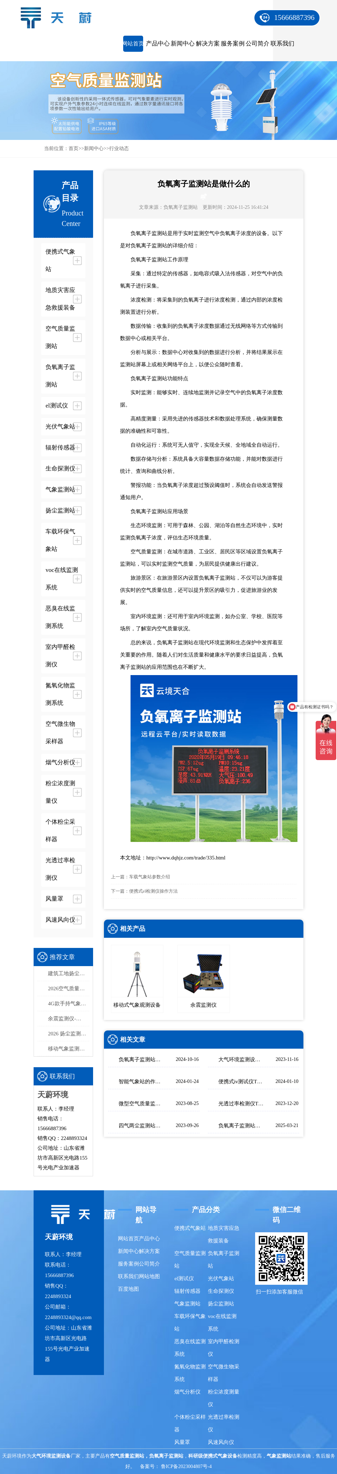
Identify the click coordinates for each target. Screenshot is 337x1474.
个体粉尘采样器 (190, 1423)
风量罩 (182, 1442)
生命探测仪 (221, 1291)
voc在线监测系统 (222, 1322)
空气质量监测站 (190, 1259)
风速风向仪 (221, 1442)
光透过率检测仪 (223, 1423)
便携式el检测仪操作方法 (153, 891)
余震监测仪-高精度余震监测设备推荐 (68, 1018)
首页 (73, 148)
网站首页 (133, 44)
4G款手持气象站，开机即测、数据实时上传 (68, 1003)
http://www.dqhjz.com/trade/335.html (185, 857)
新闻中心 (183, 43)
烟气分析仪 (187, 1392)
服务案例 (233, 43)
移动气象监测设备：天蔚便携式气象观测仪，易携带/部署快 (68, 1048)
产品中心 (158, 43)
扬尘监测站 (221, 1303)
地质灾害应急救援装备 (223, 1234)
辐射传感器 (187, 1291)
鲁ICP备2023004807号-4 (186, 1466)
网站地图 (149, 1276)
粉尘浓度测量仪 (223, 1398)
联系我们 (282, 43)
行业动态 (119, 148)
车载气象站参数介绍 (149, 876)
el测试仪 (184, 1278)
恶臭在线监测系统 (190, 1348)
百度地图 (128, 1289)
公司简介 (257, 43)
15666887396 (294, 17)
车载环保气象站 (190, 1322)
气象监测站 (187, 1303)
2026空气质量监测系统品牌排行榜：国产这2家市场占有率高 (68, 988)
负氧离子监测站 (180, 207)
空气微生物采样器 (223, 1373)
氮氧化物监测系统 (190, 1373)
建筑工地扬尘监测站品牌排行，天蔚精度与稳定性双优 (68, 973)
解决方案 (208, 43)
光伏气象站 (221, 1278)
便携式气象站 (190, 1228)
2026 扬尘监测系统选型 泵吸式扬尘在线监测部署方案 (68, 1033)
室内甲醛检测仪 (223, 1348)
